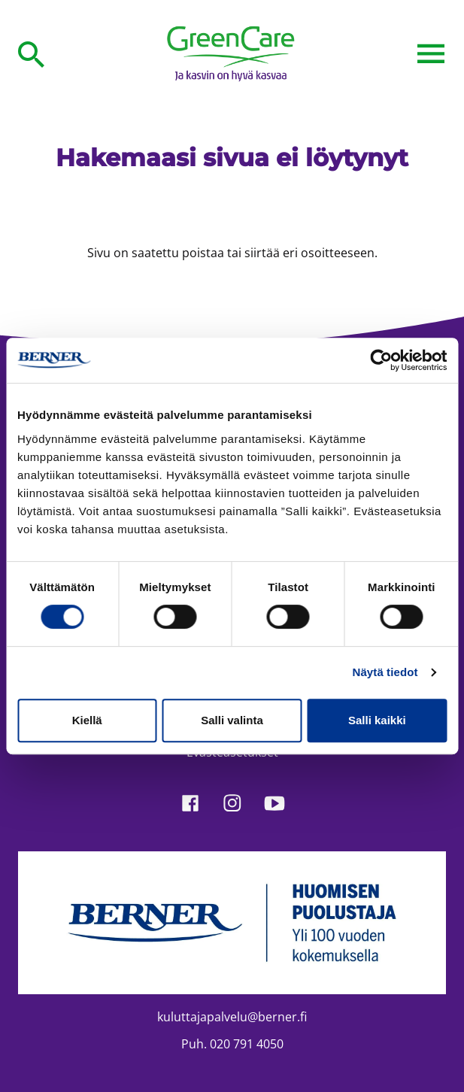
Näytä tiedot (385, 672)
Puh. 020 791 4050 (232, 1044)
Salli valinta (232, 720)
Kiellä (87, 720)
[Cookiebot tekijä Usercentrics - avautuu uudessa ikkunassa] (381, 360)
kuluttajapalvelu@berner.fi (232, 1017)
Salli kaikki (377, 720)
